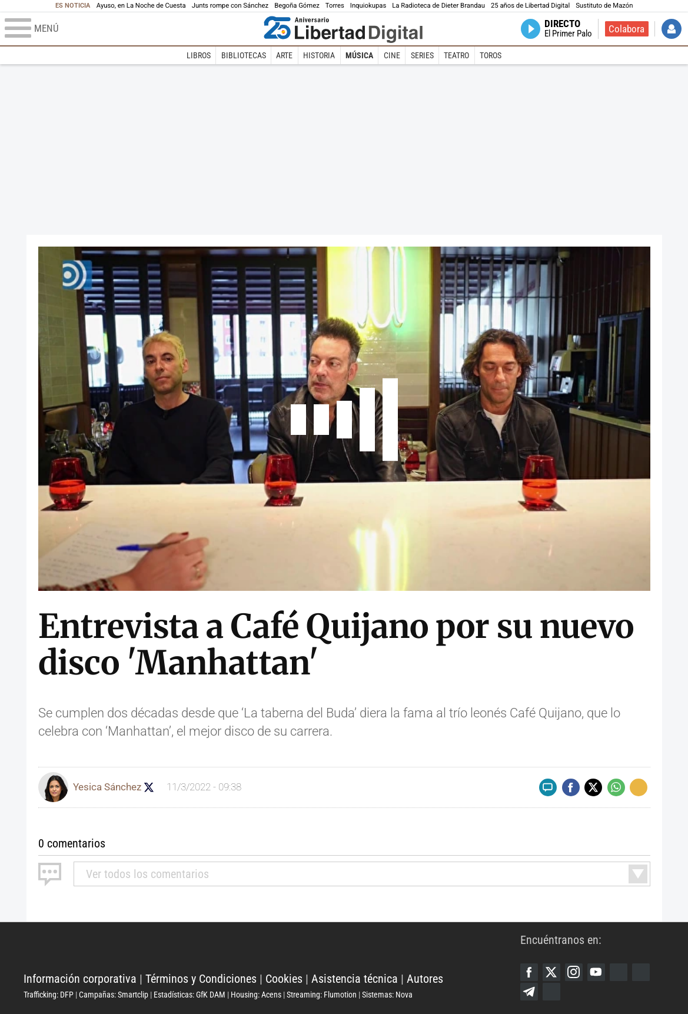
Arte (284, 55)
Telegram (529, 991)
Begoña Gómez (297, 5)
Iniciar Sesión (672, 29)
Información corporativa (80, 979)
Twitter (551, 972)
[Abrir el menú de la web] (131, 28)
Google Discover (618, 972)
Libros (199, 55)
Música (359, 55)
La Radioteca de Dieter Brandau (438, 5)
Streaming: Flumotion (322, 994)
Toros (490, 55)
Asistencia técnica (354, 979)
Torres (334, 5)
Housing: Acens (256, 994)
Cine (392, 55)
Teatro (456, 55)
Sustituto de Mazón (604, 5)
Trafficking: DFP (49, 994)
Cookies (284, 979)
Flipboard (641, 972)
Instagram (574, 972)
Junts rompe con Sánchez (230, 5)
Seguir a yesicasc (149, 787)
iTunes (551, 991)
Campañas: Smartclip (113, 994)
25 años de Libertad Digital (530, 5)
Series (422, 55)
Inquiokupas (368, 5)
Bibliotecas (243, 55)
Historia (319, 55)
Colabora (626, 29)
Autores (425, 979)
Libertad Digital (272, 949)
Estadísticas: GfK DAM (189, 994)
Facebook (529, 972)
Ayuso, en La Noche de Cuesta (141, 5)
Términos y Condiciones (201, 979)
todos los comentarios (147, 874)
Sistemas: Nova (387, 994)
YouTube (596, 972)
